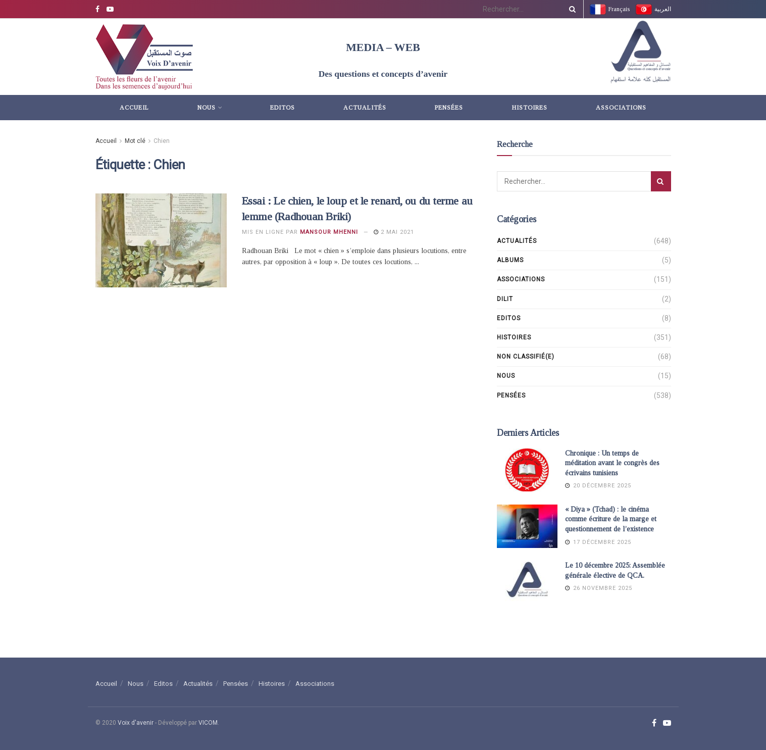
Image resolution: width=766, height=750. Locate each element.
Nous (206, 107)
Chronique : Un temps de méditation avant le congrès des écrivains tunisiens (612, 463)
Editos (282, 107)
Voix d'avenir (136, 722)
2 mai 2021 (394, 232)
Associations (621, 107)
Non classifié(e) (525, 356)
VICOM (208, 722)
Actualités (364, 107)
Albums (510, 260)
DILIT (505, 299)
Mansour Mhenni (329, 232)
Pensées (449, 107)
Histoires (529, 107)
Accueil (134, 107)
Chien (162, 140)
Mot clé (135, 140)
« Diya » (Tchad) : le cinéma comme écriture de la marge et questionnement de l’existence (610, 519)
